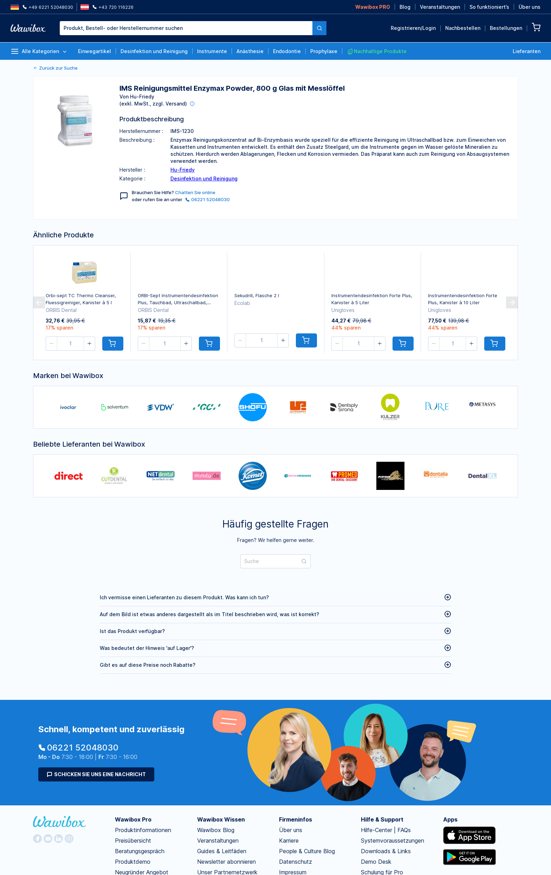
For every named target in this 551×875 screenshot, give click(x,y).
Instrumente (212, 51)
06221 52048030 (207, 199)
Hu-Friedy (182, 170)
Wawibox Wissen (221, 819)
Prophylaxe (323, 51)
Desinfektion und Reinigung (154, 51)
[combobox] (193, 28)
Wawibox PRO (372, 7)
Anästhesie (250, 51)
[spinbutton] (70, 343)
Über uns (529, 7)
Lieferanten (526, 51)
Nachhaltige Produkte (377, 51)
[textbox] (186, 28)
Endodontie (287, 51)
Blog (405, 7)
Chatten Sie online (195, 192)
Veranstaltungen (440, 7)
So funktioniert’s (489, 7)
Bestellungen (506, 28)
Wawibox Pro (133, 819)
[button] (51, 343)
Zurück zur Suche (55, 68)
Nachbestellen (462, 28)
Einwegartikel (94, 51)
